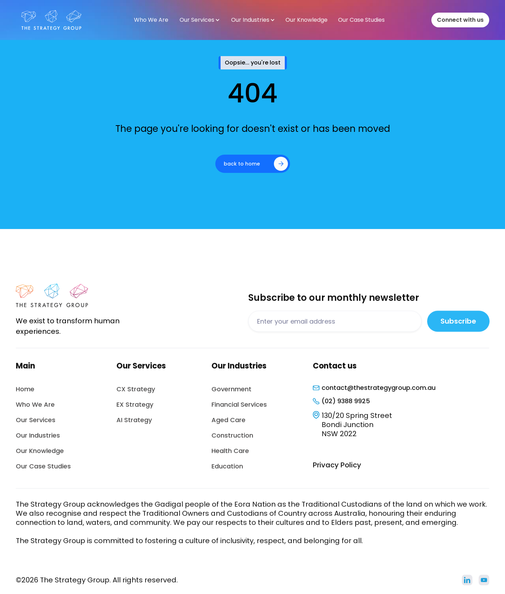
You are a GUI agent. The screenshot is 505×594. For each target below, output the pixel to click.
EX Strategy (134, 409)
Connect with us (460, 20)
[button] (199, 20)
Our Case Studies (43, 470)
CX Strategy (135, 393)
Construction (232, 440)
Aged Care (228, 424)
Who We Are (35, 409)
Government (231, 393)
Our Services (35, 424)
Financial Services (239, 409)
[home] (51, 20)
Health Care (230, 455)
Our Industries (38, 440)
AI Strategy (134, 424)
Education (227, 470)
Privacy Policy (337, 469)
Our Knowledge (40, 455)
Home (25, 393)
